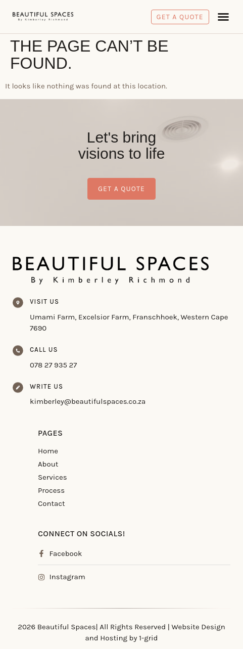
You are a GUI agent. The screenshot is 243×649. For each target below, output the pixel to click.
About (48, 464)
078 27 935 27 (53, 364)
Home (48, 450)
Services (52, 477)
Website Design (198, 626)
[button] (223, 17)
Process (51, 490)
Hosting (113, 637)
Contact (51, 503)
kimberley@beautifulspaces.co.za (87, 401)
